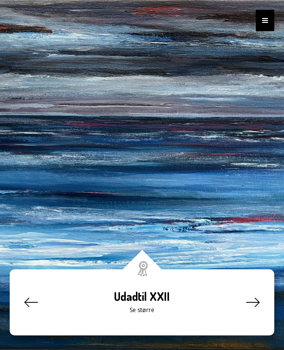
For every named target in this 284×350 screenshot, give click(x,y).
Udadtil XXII (142, 296)
